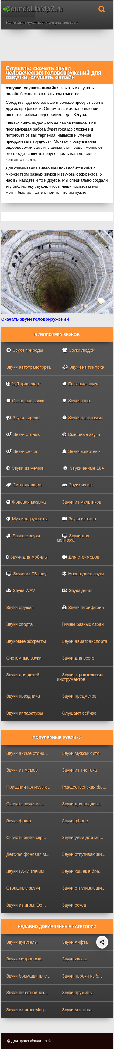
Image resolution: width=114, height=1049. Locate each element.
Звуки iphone (75, 820)
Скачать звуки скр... (26, 837)
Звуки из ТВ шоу (26, 573)
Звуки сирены (23, 417)
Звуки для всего (78, 658)
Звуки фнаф (18, 820)
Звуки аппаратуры (24, 713)
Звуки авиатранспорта (85, 641)
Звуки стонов (23, 434)
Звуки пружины (77, 992)
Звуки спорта (19, 624)
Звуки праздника (23, 696)
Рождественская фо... (84, 787)
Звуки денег (77, 590)
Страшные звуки (23, 888)
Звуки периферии (83, 607)
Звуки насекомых (82, 417)
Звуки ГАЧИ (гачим (25, 871)
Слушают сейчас (79, 713)
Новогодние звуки (83, 573)
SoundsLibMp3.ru (19, 9)
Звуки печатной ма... (27, 992)
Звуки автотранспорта (28, 367)
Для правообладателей (31, 1041)
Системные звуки (24, 658)
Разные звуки (23, 535)
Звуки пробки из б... (82, 976)
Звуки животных (81, 451)
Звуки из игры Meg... (27, 1009)
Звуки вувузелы (22, 942)
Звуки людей (78, 350)
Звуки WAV (20, 590)
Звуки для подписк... (82, 803)
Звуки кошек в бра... (82, 871)
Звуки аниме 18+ (82, 468)
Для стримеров (80, 557)
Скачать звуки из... (25, 803)
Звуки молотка (77, 1009)
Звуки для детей (23, 674)
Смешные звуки (81, 434)
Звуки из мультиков (82, 502)
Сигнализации (24, 485)
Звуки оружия (20, 607)
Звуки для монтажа (73, 537)
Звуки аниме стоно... (27, 753)
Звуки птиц (76, 400)
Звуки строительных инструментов (80, 676)
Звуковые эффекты (26, 641)
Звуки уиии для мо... (82, 837)
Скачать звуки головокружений (35, 319)
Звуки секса (21, 451)
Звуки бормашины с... (28, 976)
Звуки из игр (78, 485)
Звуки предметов (79, 696)
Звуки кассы (74, 959)
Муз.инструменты (27, 518)
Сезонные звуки (25, 400)
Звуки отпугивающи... (83, 854)
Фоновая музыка (26, 502)
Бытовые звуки (80, 384)
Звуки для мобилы (27, 557)
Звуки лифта (75, 942)
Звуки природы (24, 350)
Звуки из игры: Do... (26, 905)
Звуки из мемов (25, 468)
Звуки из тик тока (83, 367)
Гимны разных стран (83, 624)
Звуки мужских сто (81, 753)
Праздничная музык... (28, 787)
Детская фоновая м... (28, 854)
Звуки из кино (79, 518)
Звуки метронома (23, 959)
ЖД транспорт (23, 384)
